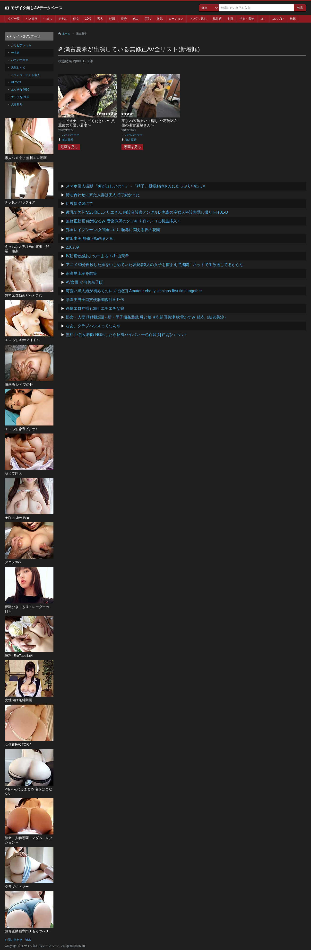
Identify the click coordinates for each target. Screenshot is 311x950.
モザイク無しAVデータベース (36, 8)
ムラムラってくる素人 (25, 75)
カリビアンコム (21, 45)
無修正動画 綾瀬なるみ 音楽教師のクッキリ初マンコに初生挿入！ (123, 221)
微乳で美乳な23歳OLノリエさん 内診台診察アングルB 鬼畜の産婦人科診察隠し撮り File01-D (147, 212)
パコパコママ (70, 135)
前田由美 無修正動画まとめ (89, 238)
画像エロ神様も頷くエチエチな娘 (95, 308)
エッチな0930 (20, 97)
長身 (124, 18)
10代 (88, 18)
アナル (62, 18)
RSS (28, 940)
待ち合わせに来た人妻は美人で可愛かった (103, 195)
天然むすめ (18, 67)
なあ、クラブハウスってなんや (93, 326)
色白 (136, 18)
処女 (76, 18)
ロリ (263, 18)
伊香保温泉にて (79, 203)
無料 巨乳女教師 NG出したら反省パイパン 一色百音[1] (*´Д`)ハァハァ (126, 335)
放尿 (293, 18)
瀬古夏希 (67, 140)
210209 (72, 247)
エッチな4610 (20, 89)
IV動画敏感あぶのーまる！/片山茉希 (97, 256)
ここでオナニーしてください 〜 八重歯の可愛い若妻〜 (86, 123)
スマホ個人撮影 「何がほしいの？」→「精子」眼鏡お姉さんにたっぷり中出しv (135, 186)
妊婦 (112, 18)
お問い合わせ (13, 940)
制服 (230, 18)
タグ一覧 (14, 18)
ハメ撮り (31, 18)
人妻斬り (17, 104)
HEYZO (16, 82)
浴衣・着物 (247, 18)
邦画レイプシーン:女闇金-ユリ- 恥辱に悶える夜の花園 (113, 230)
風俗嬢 (217, 18)
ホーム (66, 33)
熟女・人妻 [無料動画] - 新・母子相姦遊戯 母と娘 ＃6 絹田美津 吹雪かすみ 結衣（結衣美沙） (147, 317)
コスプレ (278, 18)
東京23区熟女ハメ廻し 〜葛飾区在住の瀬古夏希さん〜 (149, 123)
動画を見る (69, 147)
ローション (176, 18)
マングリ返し (198, 18)
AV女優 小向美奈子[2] (84, 282)
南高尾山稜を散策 (81, 273)
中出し (47, 18)
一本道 (15, 52)
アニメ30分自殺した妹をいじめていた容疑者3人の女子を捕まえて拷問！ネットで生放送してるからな (154, 265)
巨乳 (148, 18)
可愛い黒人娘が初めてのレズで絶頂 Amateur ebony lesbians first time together (134, 291)
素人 (100, 18)
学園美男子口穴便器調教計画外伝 (95, 300)
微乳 (160, 18)
